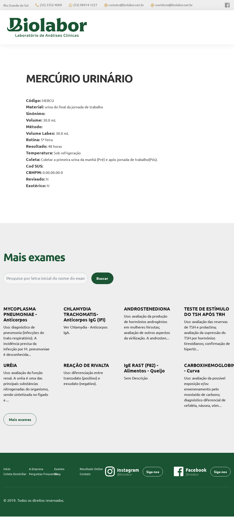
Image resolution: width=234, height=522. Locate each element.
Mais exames (20, 419)
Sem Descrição (147, 371)
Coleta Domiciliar (14, 474)
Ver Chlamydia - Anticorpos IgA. (87, 320)
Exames (133, 24)
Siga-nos (152, 472)
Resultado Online (91, 469)
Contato (217, 24)
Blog (57, 474)
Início (98, 24)
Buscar (102, 278)
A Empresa (114, 27)
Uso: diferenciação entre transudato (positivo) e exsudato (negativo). (87, 374)
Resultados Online (190, 27)
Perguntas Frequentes (153, 27)
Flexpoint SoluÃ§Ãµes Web (228, 500)
